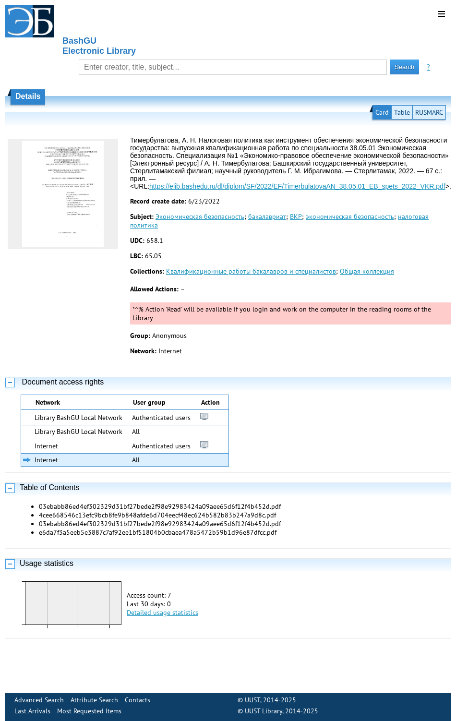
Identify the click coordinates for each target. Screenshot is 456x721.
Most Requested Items (89, 711)
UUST (252, 700)
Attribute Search (94, 700)
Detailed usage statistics (162, 612)
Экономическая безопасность (200, 216)
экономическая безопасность (350, 216)
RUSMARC (429, 112)
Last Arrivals (32, 711)
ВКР (296, 216)
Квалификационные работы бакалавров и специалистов (251, 271)
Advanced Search (39, 700)
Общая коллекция (367, 271)
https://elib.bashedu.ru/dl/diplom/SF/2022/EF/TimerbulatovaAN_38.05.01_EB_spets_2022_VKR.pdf (297, 186)
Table (402, 112)
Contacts (137, 700)
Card (382, 112)
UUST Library (263, 711)
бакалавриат (267, 216)
